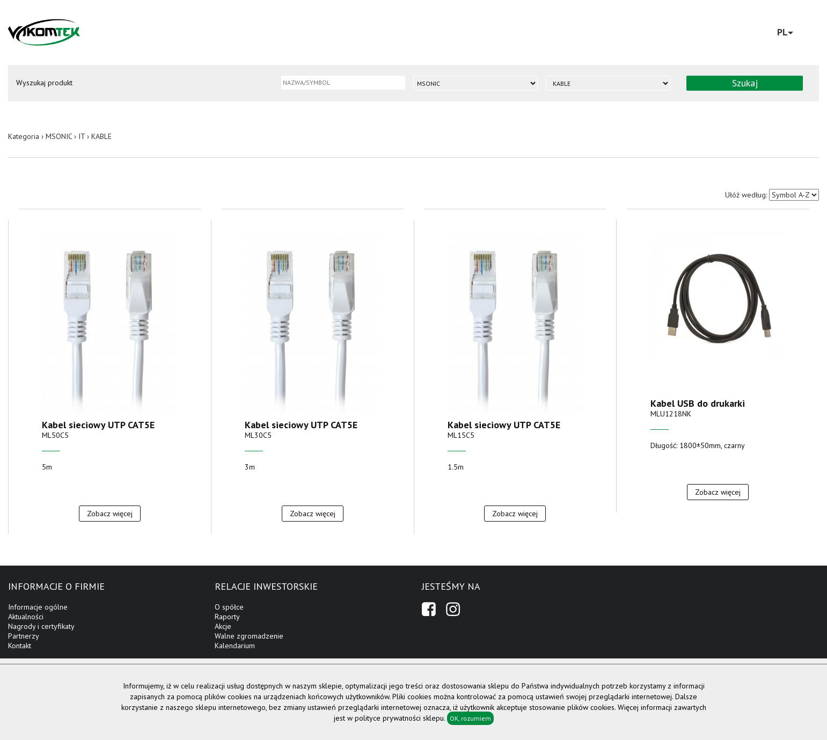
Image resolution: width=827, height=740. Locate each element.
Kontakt (19, 645)
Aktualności (25, 616)
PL (785, 32)
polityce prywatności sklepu (399, 718)
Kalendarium (235, 645)
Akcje (223, 626)
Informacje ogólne (38, 607)
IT (81, 136)
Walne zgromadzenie (249, 636)
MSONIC (59, 136)
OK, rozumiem (470, 718)
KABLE (101, 136)
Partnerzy (23, 636)
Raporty (227, 616)
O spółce (229, 607)
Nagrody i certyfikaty (41, 626)
